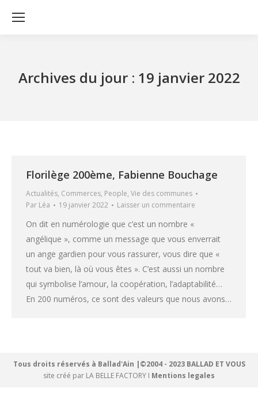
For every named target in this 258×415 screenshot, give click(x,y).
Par (38, 205)
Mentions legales (183, 375)
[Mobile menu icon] (18, 17)
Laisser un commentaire (156, 205)
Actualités (42, 193)
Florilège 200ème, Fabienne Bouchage (122, 175)
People (115, 193)
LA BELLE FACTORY (116, 375)
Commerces (81, 193)
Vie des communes (161, 193)
